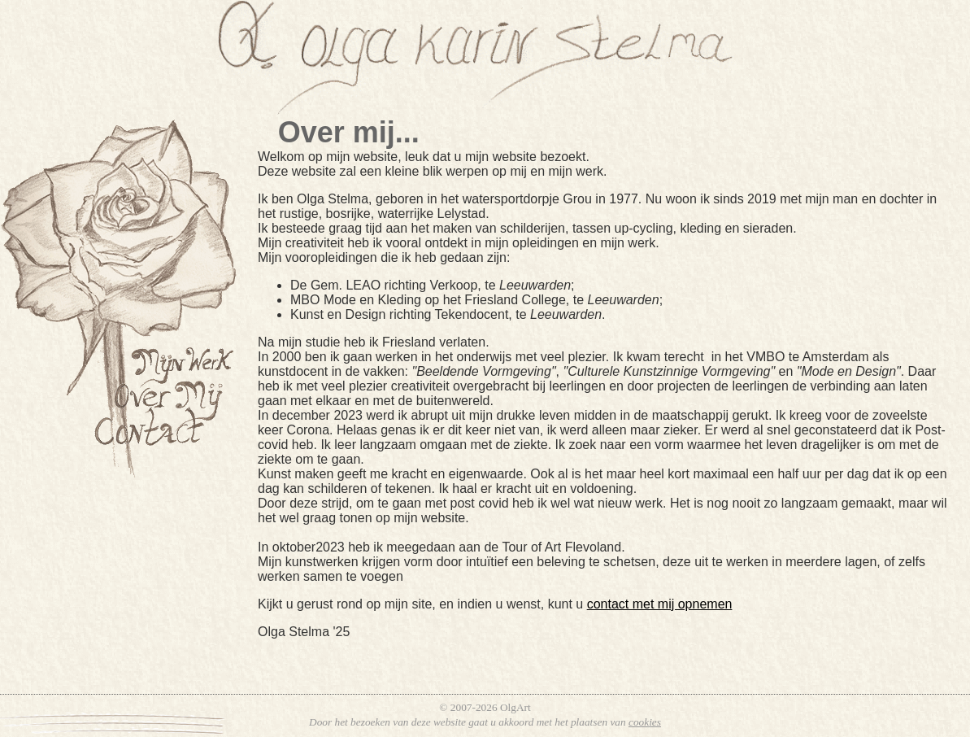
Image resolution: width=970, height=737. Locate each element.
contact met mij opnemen (660, 604)
